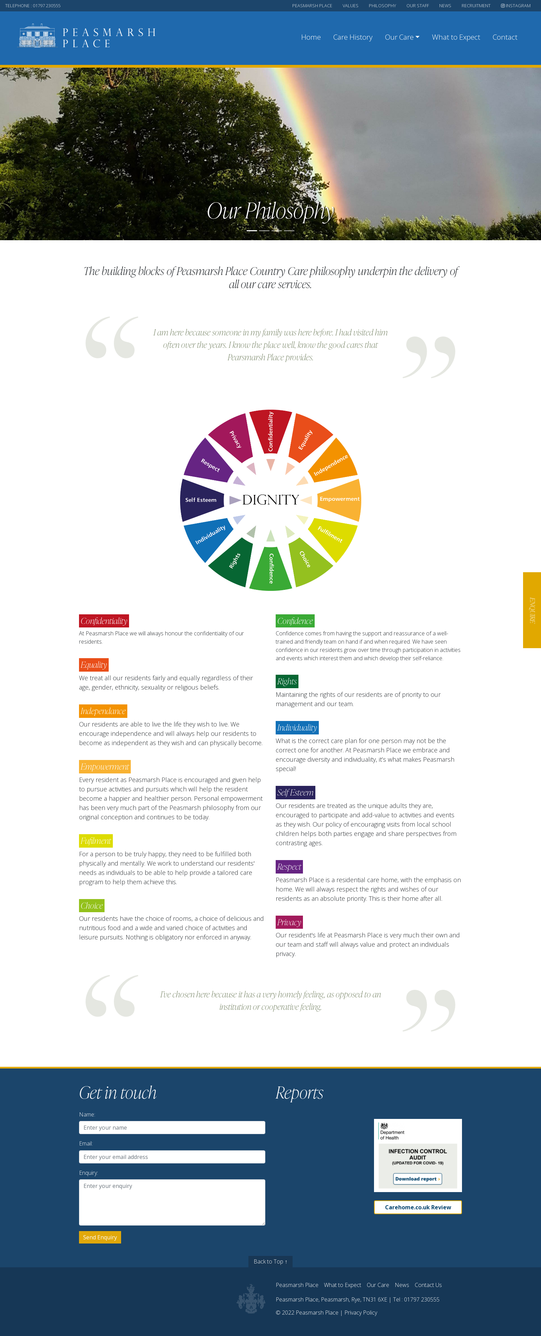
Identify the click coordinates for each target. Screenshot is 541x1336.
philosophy (382, 5)
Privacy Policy (360, 1312)
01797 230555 (422, 1299)
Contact (505, 37)
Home (311, 37)
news (445, 5)
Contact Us (428, 1285)
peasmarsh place (312, 5)
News (402, 1285)
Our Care (378, 1285)
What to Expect (456, 37)
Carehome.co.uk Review (418, 1207)
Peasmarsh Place (297, 1285)
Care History (353, 37)
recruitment (476, 5)
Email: (86, 1143)
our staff (417, 5)
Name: (87, 1114)
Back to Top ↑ (270, 1261)
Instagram (516, 5)
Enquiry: (88, 1173)
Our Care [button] (399, 37)
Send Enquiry (100, 1237)
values (350, 5)
